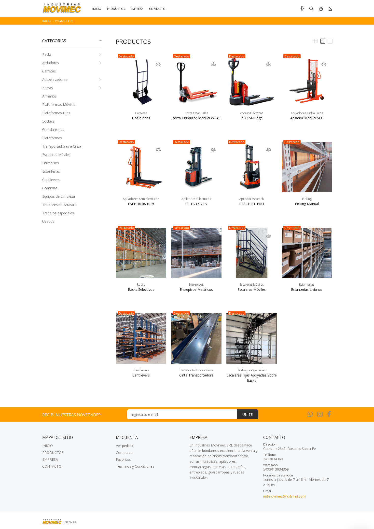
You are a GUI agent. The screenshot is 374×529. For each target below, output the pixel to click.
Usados (48, 221)
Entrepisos (50, 163)
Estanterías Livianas (306, 289)
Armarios (49, 96)
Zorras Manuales (196, 113)
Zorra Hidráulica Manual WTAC (196, 118)
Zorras (71, 87)
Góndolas (49, 188)
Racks (71, 54)
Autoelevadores (71, 79)
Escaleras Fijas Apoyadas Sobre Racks (251, 378)
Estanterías (51, 171)
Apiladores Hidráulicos (307, 113)
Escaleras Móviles (56, 154)
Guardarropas (53, 129)
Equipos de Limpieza (58, 196)
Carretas (49, 71)
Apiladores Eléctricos (196, 199)
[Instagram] (320, 414)
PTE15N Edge (252, 118)
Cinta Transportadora (196, 375)
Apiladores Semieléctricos (141, 199)
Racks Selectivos (141, 289)
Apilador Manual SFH (306, 118)
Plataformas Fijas (56, 113)
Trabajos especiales (58, 213)
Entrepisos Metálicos (196, 289)
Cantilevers (51, 179)
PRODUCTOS (64, 21)
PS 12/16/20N (196, 203)
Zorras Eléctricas (251, 113)
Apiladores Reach (251, 199)
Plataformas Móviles (58, 104)
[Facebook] (329, 414)
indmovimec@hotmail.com (284, 496)
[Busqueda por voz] (302, 8)
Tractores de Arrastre (59, 204)
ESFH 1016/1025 (141, 203)
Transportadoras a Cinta (61, 146)
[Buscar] (311, 9)
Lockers (48, 121)
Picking (307, 199)
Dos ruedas (141, 118)
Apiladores (71, 62)
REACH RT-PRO (251, 203)
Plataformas (52, 138)
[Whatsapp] (310, 414)
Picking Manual (307, 203)
